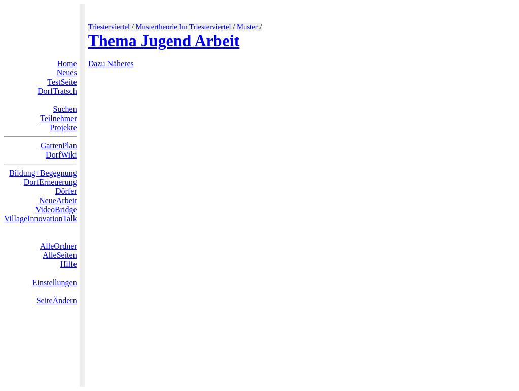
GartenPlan (59, 145)
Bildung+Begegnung (43, 173)
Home (67, 63)
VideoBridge (56, 209)
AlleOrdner (58, 246)
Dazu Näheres (111, 63)
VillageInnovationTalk (40, 218)
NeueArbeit (58, 200)
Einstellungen (54, 282)
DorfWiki (61, 154)
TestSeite (62, 81)
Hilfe (68, 264)
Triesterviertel (109, 27)
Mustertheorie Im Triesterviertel (183, 27)
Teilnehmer (58, 118)
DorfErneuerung (50, 182)
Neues (67, 72)
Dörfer (66, 191)
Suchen (65, 109)
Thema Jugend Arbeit (164, 40)
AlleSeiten (60, 255)
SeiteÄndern (56, 300)
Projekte (63, 127)
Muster (247, 27)
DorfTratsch (57, 91)
